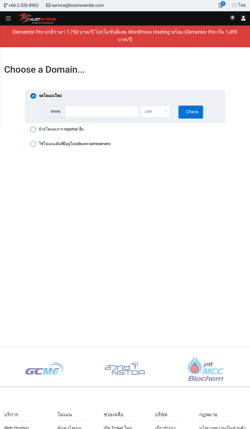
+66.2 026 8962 (21, 5)
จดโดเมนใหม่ (45, 96)
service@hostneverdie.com (75, 5)
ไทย (239, 5)
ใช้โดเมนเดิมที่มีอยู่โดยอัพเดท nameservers (70, 144)
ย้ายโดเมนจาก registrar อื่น (57, 129)
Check (192, 111)
